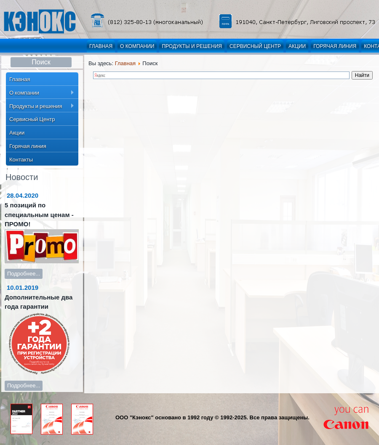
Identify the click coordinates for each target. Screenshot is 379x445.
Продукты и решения (192, 46)
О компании (137, 46)
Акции (297, 46)
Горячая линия (334, 46)
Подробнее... (23, 273)
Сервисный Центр (255, 46)
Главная (100, 46)
